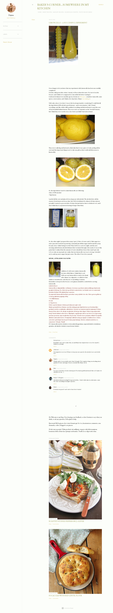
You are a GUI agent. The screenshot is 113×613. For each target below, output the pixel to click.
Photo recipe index (84, 12)
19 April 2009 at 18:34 (61, 368)
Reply (55, 346)
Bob (55, 368)
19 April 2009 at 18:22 (63, 359)
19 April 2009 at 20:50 (69, 377)
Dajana (55, 359)
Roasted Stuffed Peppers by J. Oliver (66, 521)
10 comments (56, 524)
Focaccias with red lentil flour (65, 595)
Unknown (56, 349)
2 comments (55, 598)
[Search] (101, 5)
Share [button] (33, 19)
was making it (86, 99)
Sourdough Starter (71, 12)
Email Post (55, 332)
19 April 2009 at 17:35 (65, 340)
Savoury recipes (57, 12)
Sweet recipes (46, 12)
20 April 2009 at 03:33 (62, 387)
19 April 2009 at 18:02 (64, 349)
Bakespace (82, 97)
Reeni (55, 387)
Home (39, 12)
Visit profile (11, 18)
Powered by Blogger (67, 608)
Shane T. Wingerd (58, 377)
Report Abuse (7, 42)
